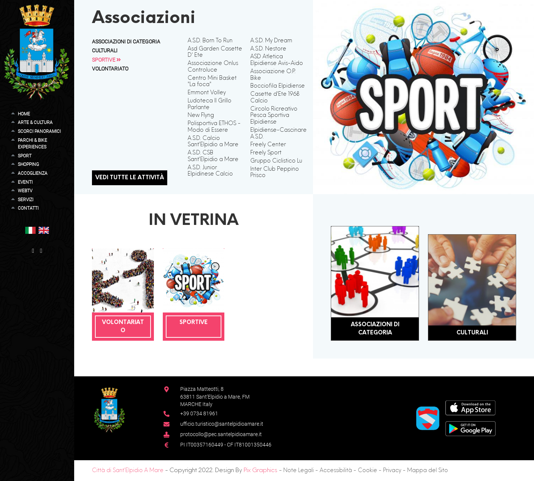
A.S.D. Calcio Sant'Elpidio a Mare (213, 141)
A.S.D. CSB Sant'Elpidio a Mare (213, 156)
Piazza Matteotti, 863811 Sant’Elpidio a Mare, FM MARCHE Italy (215, 396)
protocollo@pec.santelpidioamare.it (221, 434)
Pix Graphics (260, 470)
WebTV (25, 190)
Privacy (392, 471)
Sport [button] (25, 155)
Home (24, 114)
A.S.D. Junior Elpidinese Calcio (210, 171)
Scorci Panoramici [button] (39, 131)
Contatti (28, 208)
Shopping (28, 164)
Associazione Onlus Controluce (213, 66)
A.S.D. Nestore (268, 49)
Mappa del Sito (427, 471)
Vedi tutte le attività (129, 178)
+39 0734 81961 (199, 413)
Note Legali (298, 471)
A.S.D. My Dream (271, 41)
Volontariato (110, 69)
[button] (30, 229)
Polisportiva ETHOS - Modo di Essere (214, 127)
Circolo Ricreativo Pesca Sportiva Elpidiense (273, 115)
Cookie (367, 471)
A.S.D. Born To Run (210, 41)
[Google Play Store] (470, 428)
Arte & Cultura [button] (35, 122)
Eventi (25, 182)
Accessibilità (336, 471)
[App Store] (470, 407)
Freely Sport (265, 153)
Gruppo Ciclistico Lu (276, 161)
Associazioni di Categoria (126, 42)
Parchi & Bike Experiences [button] (32, 143)
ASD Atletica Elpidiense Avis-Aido (276, 60)
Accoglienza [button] (32, 173)
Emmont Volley (207, 93)
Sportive (106, 60)
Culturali (105, 50)
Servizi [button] (25, 199)
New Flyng (201, 115)
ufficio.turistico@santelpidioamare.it (221, 424)
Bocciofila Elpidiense (277, 86)
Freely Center (268, 145)
